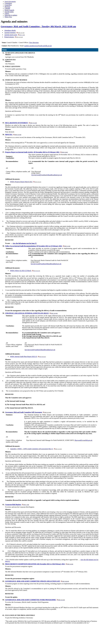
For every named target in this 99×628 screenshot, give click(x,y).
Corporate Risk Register (17, 504)
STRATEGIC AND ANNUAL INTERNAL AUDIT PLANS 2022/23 (31, 313)
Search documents (10, 1)
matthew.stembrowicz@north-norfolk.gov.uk (38, 46)
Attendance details (10, 30)
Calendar (7, 8)
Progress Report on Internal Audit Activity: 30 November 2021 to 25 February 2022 (36, 152)
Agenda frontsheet (14, 32)
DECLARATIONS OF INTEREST (21, 123)
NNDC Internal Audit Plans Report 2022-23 (28, 356)
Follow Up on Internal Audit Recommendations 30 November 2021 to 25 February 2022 (37, 246)
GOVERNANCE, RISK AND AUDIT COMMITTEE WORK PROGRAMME (35, 600)
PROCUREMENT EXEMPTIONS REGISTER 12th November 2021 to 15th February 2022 (39, 564)
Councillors (8, 5)
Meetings (7, 6)
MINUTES (13, 134)
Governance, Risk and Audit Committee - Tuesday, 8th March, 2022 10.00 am (38, 26)
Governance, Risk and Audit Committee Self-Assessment (28, 412)
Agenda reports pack (14, 35)
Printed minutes (13, 37)
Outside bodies (9, 12)
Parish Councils (9, 10)
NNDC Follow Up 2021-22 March (25, 270)
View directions (34, 42)
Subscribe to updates (11, 15)
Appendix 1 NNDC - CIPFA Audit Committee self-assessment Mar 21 (36, 449)
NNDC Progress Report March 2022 (25, 182)
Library (7, 13)
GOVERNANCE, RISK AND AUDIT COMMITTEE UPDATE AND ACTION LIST (37, 581)
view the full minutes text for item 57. (25, 243)
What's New (8, 17)
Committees (8, 3)
